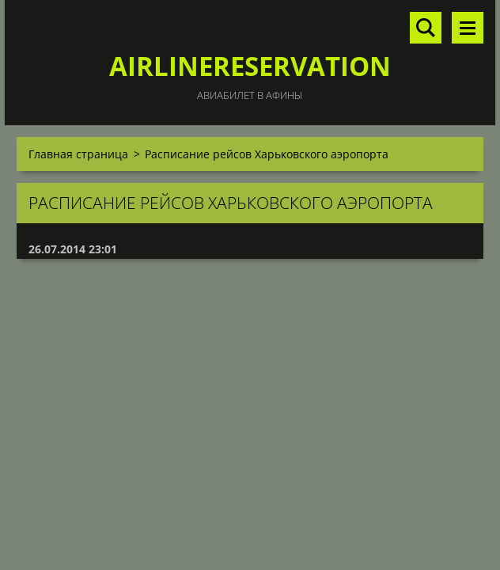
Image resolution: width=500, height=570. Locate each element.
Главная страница (78, 154)
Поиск (425, 28)
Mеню (467, 28)
